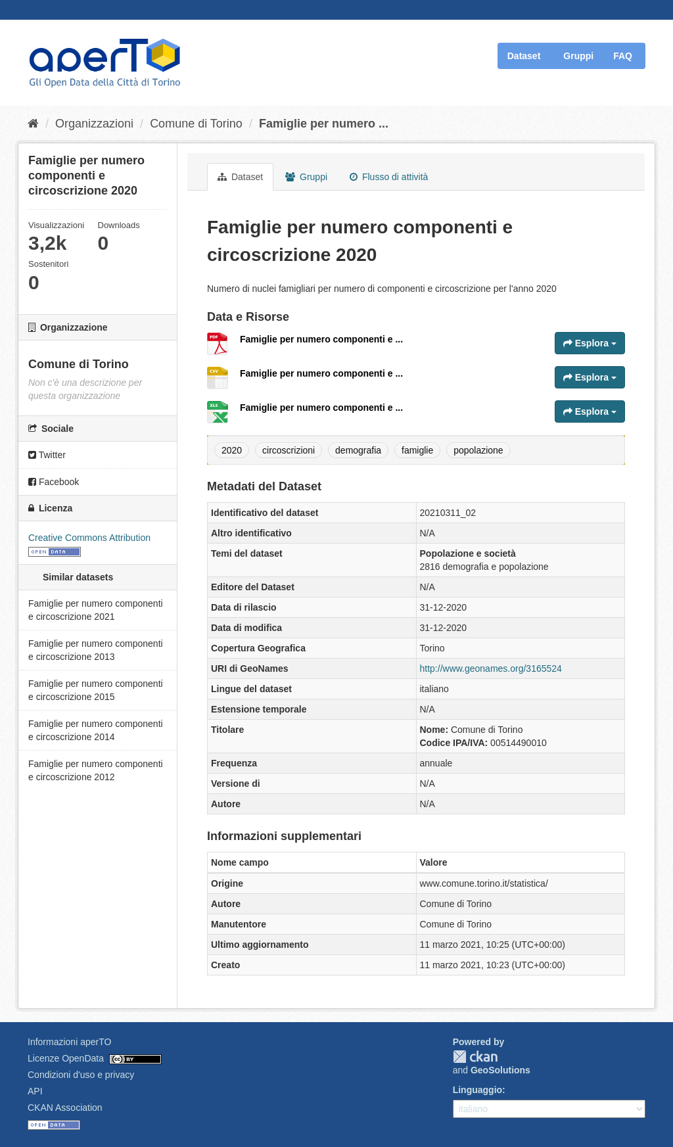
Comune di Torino (196, 123)
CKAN (475, 1057)
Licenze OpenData (66, 1058)
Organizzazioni (94, 123)
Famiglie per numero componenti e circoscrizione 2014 (95, 730)
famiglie (417, 450)
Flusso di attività (389, 177)
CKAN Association (65, 1107)
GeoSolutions (500, 1070)
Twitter (47, 455)
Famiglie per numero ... (323, 123)
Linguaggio (477, 1090)
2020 (231, 450)
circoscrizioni (288, 450)
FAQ (622, 56)
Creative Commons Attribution (89, 537)
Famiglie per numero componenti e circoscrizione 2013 (95, 650)
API (35, 1091)
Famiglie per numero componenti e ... (321, 339)
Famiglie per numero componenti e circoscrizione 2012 (95, 770)
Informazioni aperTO (69, 1042)
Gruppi (578, 56)
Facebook (53, 482)
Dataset (524, 56)
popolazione (478, 450)
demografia (358, 450)
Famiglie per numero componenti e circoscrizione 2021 (95, 610)
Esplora (589, 343)
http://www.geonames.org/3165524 (491, 668)
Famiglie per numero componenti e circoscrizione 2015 (95, 690)
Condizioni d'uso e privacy (81, 1074)
